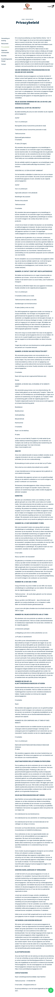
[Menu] (2, 6)
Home (23, 19)
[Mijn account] (45, 7)
